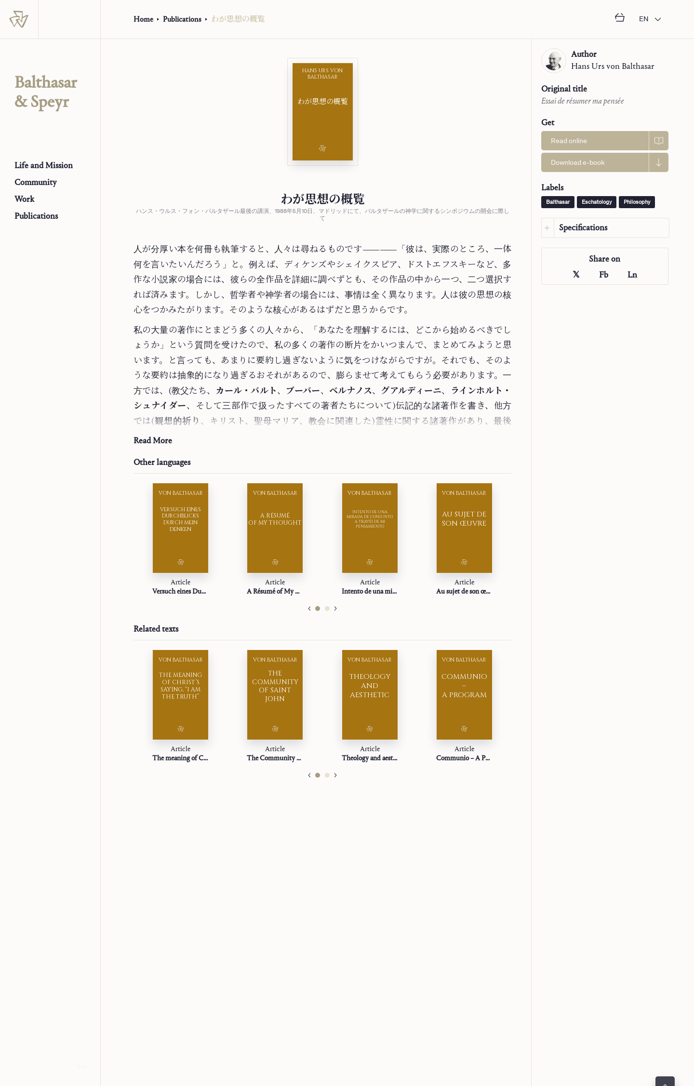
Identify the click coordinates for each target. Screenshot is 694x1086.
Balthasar (558, 202)
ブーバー (303, 391)
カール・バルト (246, 391)
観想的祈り (177, 421)
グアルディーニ (411, 391)
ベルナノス (350, 391)
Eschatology (597, 202)
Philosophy (637, 202)
